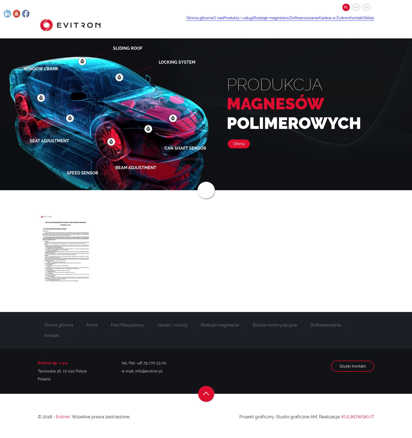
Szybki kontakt (352, 369)
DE (367, 7)
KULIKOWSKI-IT (357, 420)
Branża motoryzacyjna (275, 328)
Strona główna (156, 23)
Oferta (239, 147)
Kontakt (348, 23)
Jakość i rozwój (172, 328)
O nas (180, 23)
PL (346, 7)
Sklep (366, 23)
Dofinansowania (283, 23)
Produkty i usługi (206, 23)
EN (356, 7)
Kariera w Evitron (319, 23)
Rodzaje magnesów (245, 23)
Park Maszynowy (127, 328)
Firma (91, 328)
